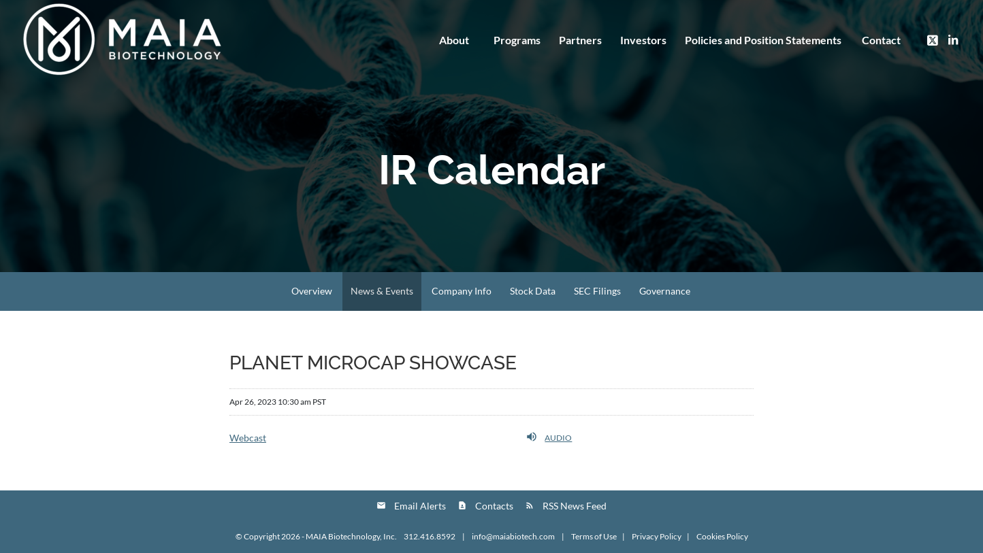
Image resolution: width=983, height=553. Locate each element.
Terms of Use (594, 536)
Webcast (247, 437)
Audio (549, 437)
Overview (311, 291)
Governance (664, 291)
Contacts (494, 506)
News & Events (382, 291)
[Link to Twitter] (932, 39)
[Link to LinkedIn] (953, 39)
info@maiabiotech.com (514, 536)
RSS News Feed (575, 506)
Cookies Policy (722, 536)
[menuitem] (762, 40)
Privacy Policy (656, 536)
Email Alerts (420, 506)
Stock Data (532, 291)
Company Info (462, 291)
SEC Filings (597, 291)
